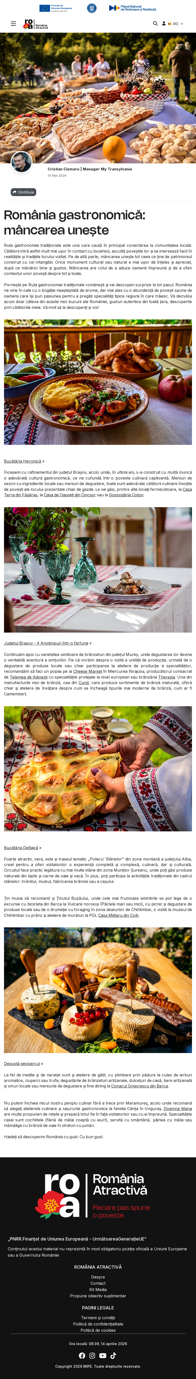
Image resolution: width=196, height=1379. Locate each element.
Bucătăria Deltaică (21, 847)
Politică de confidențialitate (98, 1323)
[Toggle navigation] (13, 23)
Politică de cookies (98, 1330)
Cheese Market (87, 671)
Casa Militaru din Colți (118, 915)
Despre (98, 1276)
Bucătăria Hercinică (22, 461)
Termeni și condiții (98, 1317)
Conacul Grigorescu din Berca (139, 1085)
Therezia (166, 677)
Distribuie (23, 192)
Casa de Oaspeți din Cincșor (70, 494)
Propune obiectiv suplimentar (98, 1295)
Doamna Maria (178, 1108)
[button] (13, 24)
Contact (98, 1283)
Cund (84, 682)
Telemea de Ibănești (29, 677)
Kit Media (98, 1289)
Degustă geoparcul (22, 1063)
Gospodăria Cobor (126, 494)
